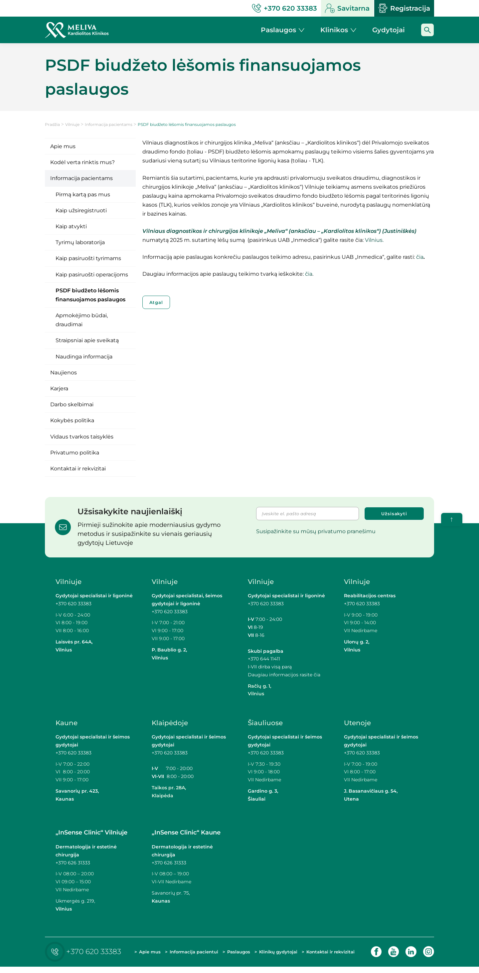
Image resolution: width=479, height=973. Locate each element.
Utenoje (357, 723)
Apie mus (63, 146)
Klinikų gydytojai (269, 954)
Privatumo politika (74, 452)
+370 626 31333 (73, 863)
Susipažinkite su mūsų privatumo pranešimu (316, 531)
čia (419, 257)
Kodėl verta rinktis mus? (82, 162)
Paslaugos (238, 955)
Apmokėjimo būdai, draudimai (82, 320)
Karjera (59, 388)
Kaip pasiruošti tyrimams (88, 258)
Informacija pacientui (182, 954)
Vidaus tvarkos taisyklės (81, 437)
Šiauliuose (265, 723)
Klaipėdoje (170, 723)
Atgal (156, 302)
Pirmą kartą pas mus (83, 194)
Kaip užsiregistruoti (81, 210)
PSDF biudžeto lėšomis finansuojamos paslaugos (90, 295)
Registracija (404, 8)
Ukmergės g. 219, (75, 901)
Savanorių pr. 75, (171, 893)
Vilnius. (374, 240)
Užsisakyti (394, 513)
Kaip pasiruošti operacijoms (92, 274)
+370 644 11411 (264, 659)
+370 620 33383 (73, 604)
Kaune (67, 723)
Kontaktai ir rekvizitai (78, 468)
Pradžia (52, 124)
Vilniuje (72, 124)
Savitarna (347, 8)
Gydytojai (388, 30)
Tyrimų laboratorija (80, 242)
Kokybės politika (72, 420)
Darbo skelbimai (71, 404)
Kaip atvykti (71, 226)
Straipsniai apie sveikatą (87, 340)
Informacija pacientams (108, 124)
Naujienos (63, 372)
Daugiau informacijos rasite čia (284, 675)
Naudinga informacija (84, 356)
